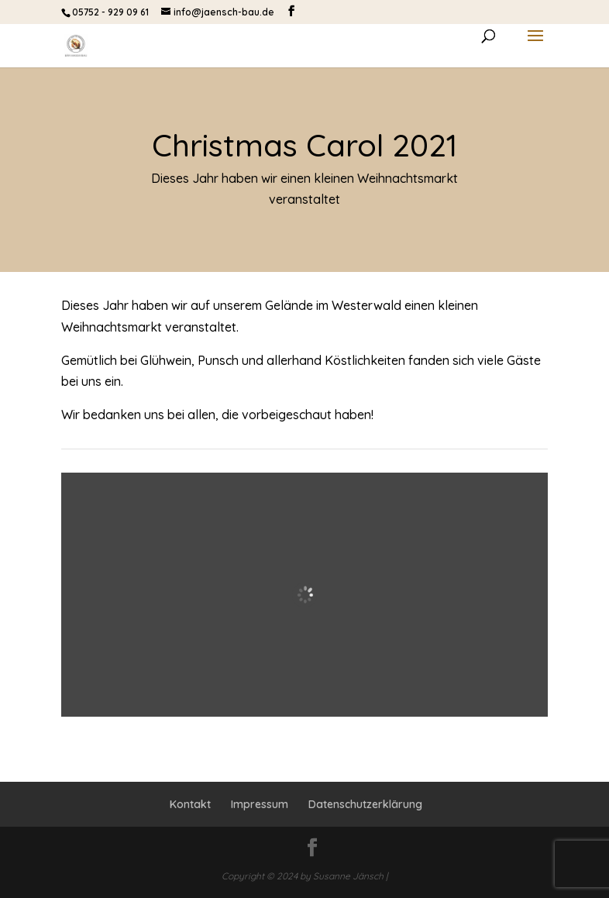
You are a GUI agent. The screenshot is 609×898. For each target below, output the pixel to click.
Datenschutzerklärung (365, 804)
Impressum (259, 804)
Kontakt (190, 804)
